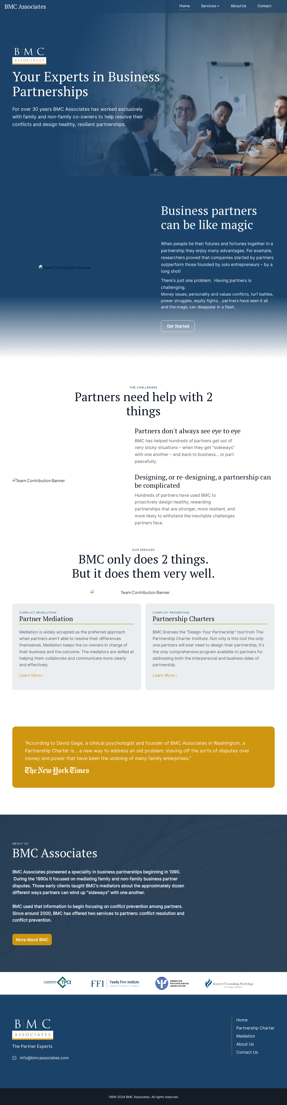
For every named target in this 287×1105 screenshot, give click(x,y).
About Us (238, 6)
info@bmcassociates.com (40, 1058)
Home (184, 6)
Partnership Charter (252, 1028)
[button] (210, 6)
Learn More (26, 675)
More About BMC (32, 943)
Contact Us (243, 1052)
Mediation (242, 1036)
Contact (264, 6)
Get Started (178, 330)
